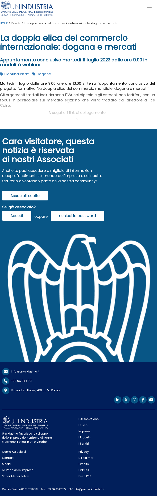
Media (6, 464)
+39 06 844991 (17, 381)
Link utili (83, 470)
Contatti (8, 458)
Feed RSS (84, 476)
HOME (4, 23)
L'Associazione (88, 419)
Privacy (83, 452)
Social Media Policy (15, 476)
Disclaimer (85, 458)
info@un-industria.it (20, 371)
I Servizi (83, 444)
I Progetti (84, 437)
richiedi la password (77, 215)
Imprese (84, 431)
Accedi (16, 215)
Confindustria (14, 74)
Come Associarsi (14, 452)
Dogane (41, 74)
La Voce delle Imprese (17, 470)
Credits (83, 464)
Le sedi (83, 425)
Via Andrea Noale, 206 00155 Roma (31, 390)
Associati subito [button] (25, 195)
